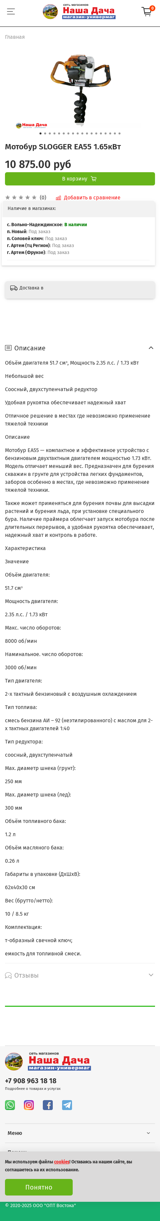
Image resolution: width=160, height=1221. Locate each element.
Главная (15, 37)
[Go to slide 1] (40, 133)
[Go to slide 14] (101, 133)
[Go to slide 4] (54, 133)
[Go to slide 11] (87, 133)
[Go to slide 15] (106, 133)
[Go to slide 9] (78, 133)
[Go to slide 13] (96, 133)
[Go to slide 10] (82, 133)
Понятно (38, 1187)
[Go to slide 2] (45, 133)
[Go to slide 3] (50, 133)
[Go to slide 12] (92, 133)
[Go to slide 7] (68, 133)
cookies (61, 1162)
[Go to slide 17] (115, 133)
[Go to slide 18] (119, 133)
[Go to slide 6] (64, 133)
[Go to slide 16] (110, 133)
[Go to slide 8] (73, 133)
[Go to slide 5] (59, 133)
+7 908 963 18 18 (30, 1081)
